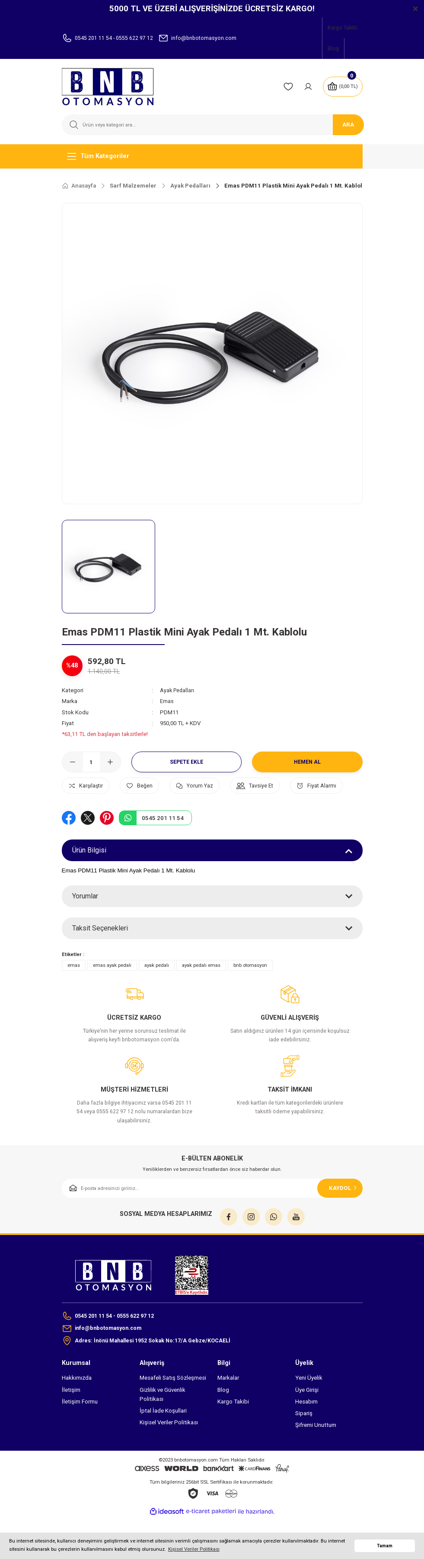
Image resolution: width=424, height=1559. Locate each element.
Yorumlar (85, 922)
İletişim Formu (80, 1429)
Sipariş (303, 1441)
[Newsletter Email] (212, 1214)
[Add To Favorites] (145, 786)
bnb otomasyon (250, 991)
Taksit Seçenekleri (100, 954)
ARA (348, 124)
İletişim (71, 1417)
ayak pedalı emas (201, 991)
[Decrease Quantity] (72, 762)
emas (73, 991)
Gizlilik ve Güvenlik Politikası (162, 1422)
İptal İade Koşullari (163, 1439)
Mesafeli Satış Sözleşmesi (173, 1406)
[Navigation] (212, 156)
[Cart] (342, 87)
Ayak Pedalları (178, 690)
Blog (223, 1417)
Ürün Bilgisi (89, 876)
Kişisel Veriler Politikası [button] (194, 1549)
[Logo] (113, 86)
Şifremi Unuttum (315, 1453)
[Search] (212, 124)
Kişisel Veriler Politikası (169, 1450)
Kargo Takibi (233, 1429)
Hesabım (306, 1429)
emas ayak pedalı (112, 991)
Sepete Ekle (186, 762)
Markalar (228, 1406)
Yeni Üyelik (308, 1406)
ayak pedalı (156, 991)
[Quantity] (91, 762)
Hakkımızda (77, 1406)
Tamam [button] (384, 1546)
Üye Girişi (307, 1417)
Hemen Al (307, 762)
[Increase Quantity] (110, 762)
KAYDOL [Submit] (343, 1214)
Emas (167, 701)
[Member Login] (306, 86)
